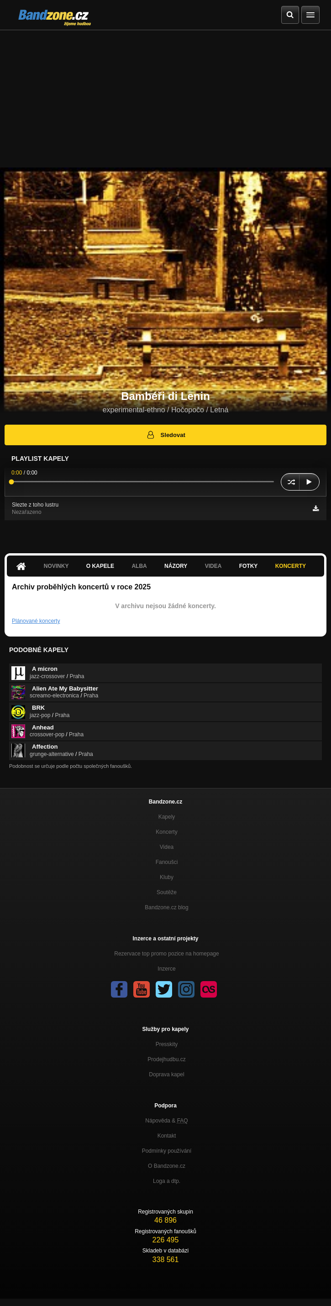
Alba (139, 566)
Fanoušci (167, 862)
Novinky (56, 566)
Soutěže (167, 892)
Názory (175, 566)
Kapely (166, 817)
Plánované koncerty (36, 621)
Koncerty (290, 566)
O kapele (100, 566)
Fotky (248, 566)
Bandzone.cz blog (166, 907)
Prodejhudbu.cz (166, 1059)
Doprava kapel (166, 1074)
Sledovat (165, 435)
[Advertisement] (165, 99)
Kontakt (167, 1136)
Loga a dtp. (166, 1181)
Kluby (166, 877)
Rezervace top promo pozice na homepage (166, 953)
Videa (213, 566)
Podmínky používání (167, 1151)
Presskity (167, 1044)
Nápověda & (166, 1120)
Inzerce (166, 969)
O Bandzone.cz (166, 1166)
